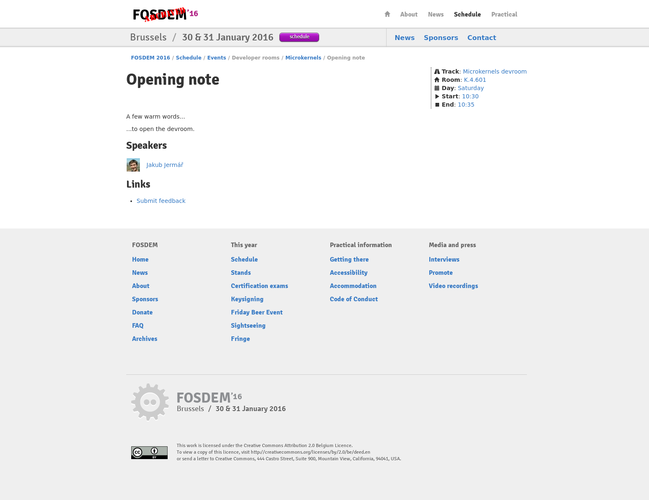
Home (387, 14)
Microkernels (303, 58)
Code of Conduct (354, 299)
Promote (441, 273)
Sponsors (441, 38)
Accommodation (353, 286)
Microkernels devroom (495, 71)
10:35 (466, 104)
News (436, 14)
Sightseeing (248, 325)
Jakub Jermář (165, 165)
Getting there (349, 259)
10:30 (470, 96)
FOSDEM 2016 (150, 58)
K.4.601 (475, 79)
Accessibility (349, 273)
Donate (142, 312)
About (409, 14)
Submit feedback (161, 201)
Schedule (467, 14)
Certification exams (259, 286)
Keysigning (247, 299)
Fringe (240, 339)
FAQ (138, 325)
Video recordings (453, 286)
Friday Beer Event (257, 312)
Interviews (444, 259)
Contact (481, 38)
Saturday (471, 88)
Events (216, 58)
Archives (144, 339)
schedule (299, 36)
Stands (241, 273)
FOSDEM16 (165, 14)
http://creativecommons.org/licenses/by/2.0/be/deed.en (310, 452)
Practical (504, 14)
